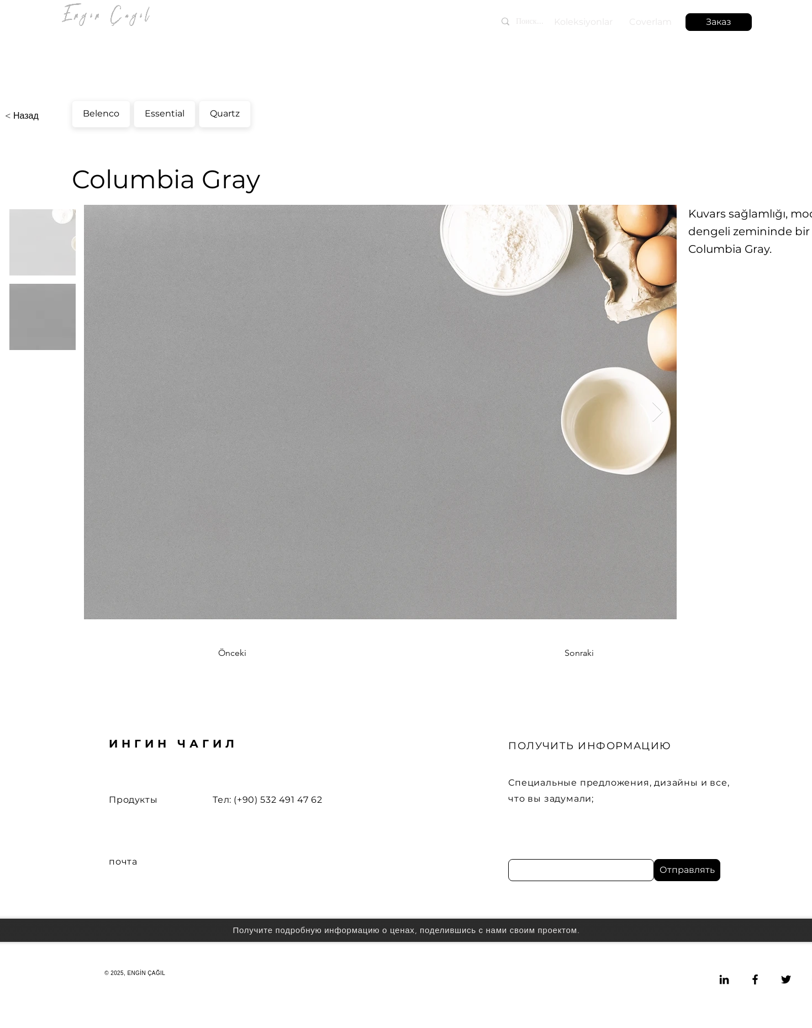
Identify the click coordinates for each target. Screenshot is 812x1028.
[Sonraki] (566, 653)
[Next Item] (657, 412)
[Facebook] (755, 979)
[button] (719, 22)
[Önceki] (254, 653)
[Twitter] (786, 979)
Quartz (224, 112)
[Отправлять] (687, 870)
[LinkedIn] (724, 979)
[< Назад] (41, 116)
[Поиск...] (549, 21)
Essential (164, 112)
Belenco (100, 112)
